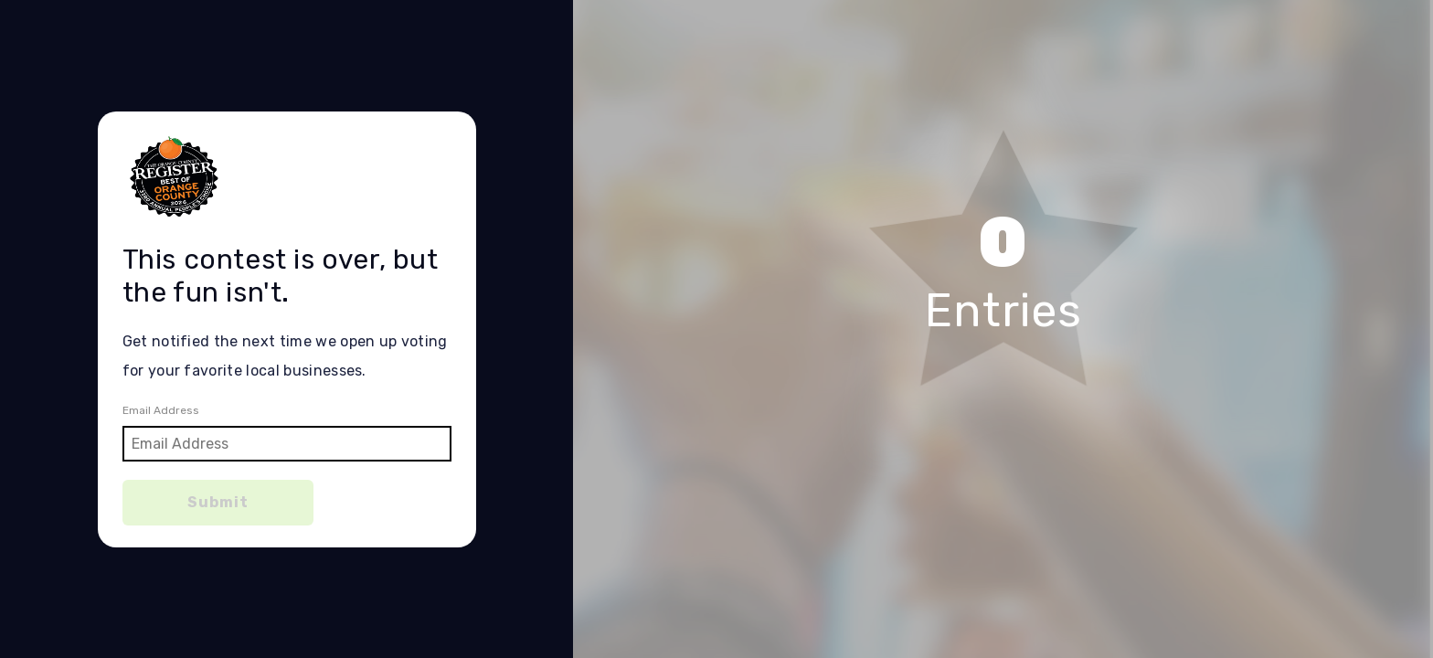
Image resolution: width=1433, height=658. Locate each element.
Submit (218, 502)
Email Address (160, 410)
